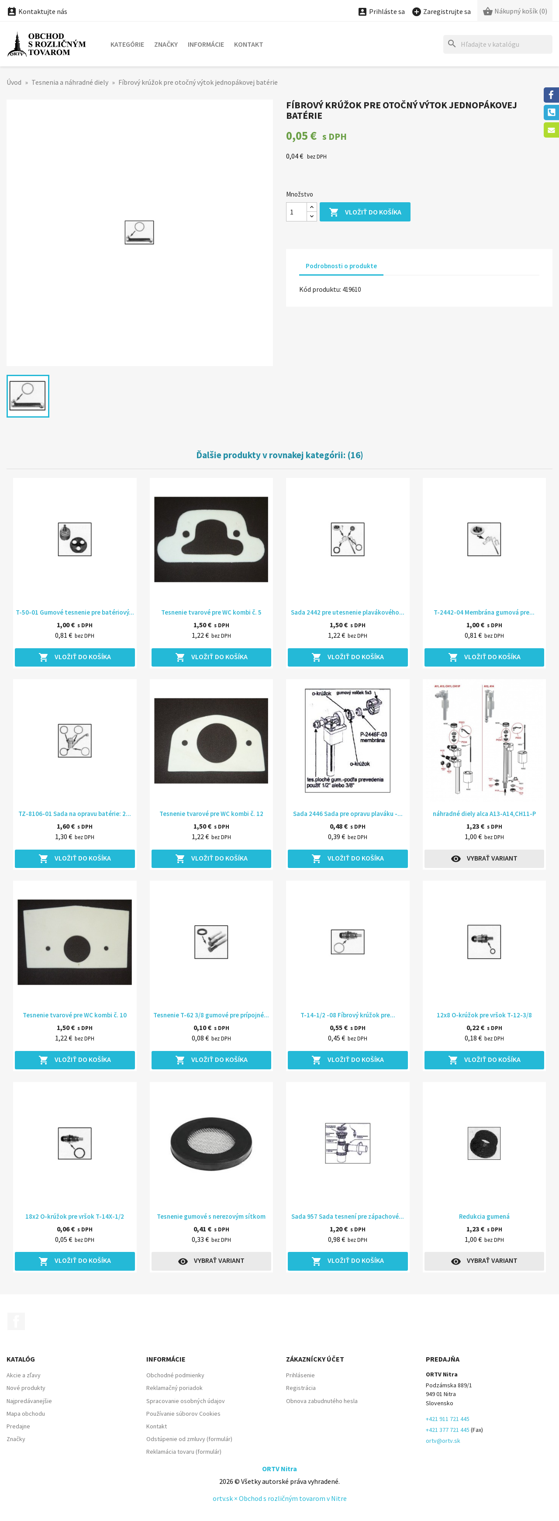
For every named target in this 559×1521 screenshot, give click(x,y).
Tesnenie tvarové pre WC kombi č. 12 (211, 813)
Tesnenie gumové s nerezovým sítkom (211, 1216)
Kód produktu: (320, 289)
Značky (166, 44)
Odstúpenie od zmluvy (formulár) (189, 1439)
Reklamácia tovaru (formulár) (183, 1451)
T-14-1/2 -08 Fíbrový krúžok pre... (347, 1015)
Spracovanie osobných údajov (185, 1401)
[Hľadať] (497, 44)
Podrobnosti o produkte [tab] (341, 266)
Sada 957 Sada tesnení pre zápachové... (347, 1216)
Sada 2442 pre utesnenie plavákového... (347, 612)
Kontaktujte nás (37, 11)
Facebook (16, 1321)
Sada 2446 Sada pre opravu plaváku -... (348, 813)
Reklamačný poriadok (174, 1388)
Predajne (18, 1426)
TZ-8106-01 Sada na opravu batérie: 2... (74, 813)
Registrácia (301, 1388)
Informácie (206, 44)
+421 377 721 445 (447, 1430)
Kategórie (127, 44)
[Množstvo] (296, 211)
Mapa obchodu (26, 1413)
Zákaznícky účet (315, 1359)
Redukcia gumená (484, 1216)
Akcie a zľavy (24, 1375)
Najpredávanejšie (29, 1401)
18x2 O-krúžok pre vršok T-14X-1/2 (74, 1216)
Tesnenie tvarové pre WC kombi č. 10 (75, 1015)
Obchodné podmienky (175, 1375)
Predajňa (442, 1359)
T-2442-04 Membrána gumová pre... (484, 612)
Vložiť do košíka (365, 212)
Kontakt (248, 44)
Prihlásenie (300, 1375)
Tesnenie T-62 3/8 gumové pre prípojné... (211, 1015)
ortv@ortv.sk (443, 1441)
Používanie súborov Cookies (183, 1413)
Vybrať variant (484, 859)
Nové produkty (26, 1388)
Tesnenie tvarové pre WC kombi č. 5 (211, 612)
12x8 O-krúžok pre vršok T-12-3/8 (484, 1015)
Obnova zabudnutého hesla (322, 1401)
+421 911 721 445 (447, 1419)
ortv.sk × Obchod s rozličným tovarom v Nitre (280, 1498)
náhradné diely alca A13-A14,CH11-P (484, 813)
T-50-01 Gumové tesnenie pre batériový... (75, 612)
